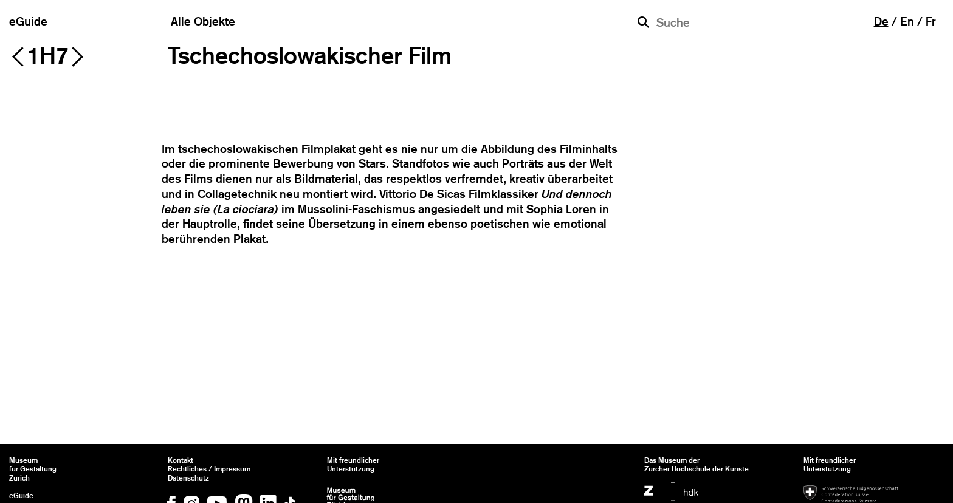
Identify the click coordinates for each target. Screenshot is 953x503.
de (881, 21)
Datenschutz (188, 478)
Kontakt (180, 460)
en (907, 21)
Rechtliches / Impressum (209, 469)
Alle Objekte (203, 21)
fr (931, 21)
